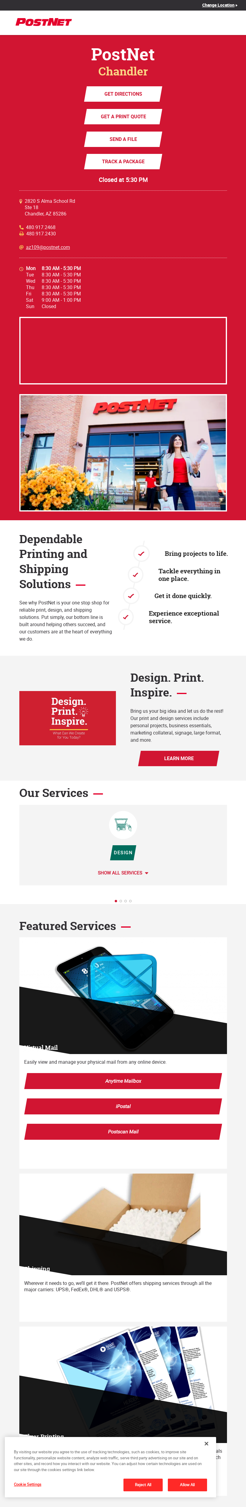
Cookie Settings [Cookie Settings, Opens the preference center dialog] (27, 1484)
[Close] (206, 1443)
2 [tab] (123, 903)
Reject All (143, 1484)
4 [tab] (132, 903)
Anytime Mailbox (123, 1081)
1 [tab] (118, 903)
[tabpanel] (123, 845)
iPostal (123, 1106)
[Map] (123, 350)
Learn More (178, 758)
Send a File (123, 139)
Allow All (187, 1484)
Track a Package (123, 161)
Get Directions (123, 94)
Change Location (218, 5)
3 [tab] (127, 903)
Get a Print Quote (123, 116)
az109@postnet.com (48, 247)
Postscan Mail (123, 1131)
